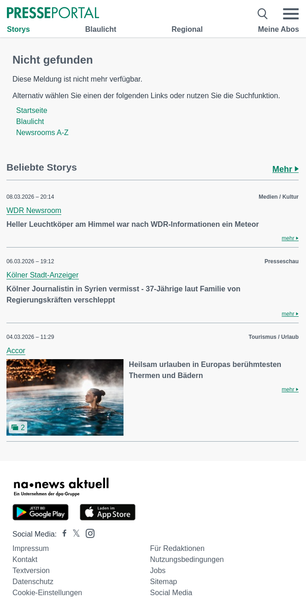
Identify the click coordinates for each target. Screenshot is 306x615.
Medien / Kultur (279, 197)
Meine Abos (278, 29)
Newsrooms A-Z (42, 132)
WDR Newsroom (33, 210)
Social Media (171, 593)
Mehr (285, 169)
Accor (15, 351)
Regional (187, 29)
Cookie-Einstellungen (47, 593)
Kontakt (24, 559)
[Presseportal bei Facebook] (62, 534)
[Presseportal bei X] (73, 534)
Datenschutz (32, 581)
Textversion (31, 570)
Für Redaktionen (177, 548)
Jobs (158, 570)
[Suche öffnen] (263, 13)
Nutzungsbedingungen (187, 559)
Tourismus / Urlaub (274, 337)
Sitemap (163, 581)
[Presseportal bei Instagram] (87, 533)
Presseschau (282, 261)
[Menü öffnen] (290, 13)
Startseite (31, 110)
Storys (18, 29)
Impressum (30, 548)
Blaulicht (101, 29)
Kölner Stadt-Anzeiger (42, 275)
